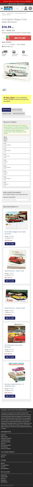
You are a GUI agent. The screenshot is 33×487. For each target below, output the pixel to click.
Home (3, 13)
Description (6, 109)
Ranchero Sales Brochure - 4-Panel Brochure (14, 385)
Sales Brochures (6, 14)
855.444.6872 (13, 4)
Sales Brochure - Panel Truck (14, 271)
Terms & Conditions (6, 448)
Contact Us (21, 4)
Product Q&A (7, 113)
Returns (3, 457)
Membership (4, 482)
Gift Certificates (5, 465)
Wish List (3, 478)
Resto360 (3, 435)
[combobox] (16, 199)
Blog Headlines (5, 468)
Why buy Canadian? (6, 441)
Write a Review (21, 44)
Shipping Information (6, 438)
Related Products (18, 113)
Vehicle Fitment (17, 109)
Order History (4, 476)
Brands (3, 463)
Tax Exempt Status (5, 440)
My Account (4, 475)
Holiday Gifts (10, 13)
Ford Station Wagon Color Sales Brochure (15, 233)
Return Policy (4, 436)
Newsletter (3, 480)
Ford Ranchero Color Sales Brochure (13, 346)
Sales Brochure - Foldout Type (15, 308)
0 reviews (12, 44)
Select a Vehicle (10, 97)
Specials (3, 466)
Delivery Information (6, 445)
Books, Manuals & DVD (21, 13)
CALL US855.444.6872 (25, 55)
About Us (3, 443)
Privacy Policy (4, 447)
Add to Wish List (7, 46)
